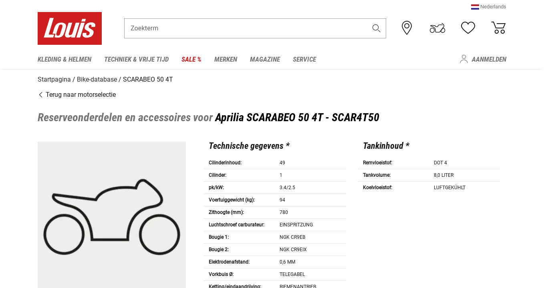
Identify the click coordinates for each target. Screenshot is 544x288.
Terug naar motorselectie (77, 93)
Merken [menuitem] (225, 59)
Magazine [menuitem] (265, 59)
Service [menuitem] (304, 59)
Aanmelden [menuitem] (489, 59)
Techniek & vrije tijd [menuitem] (136, 59)
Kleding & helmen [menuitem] (64, 59)
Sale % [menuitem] (191, 59)
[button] (488, 10)
